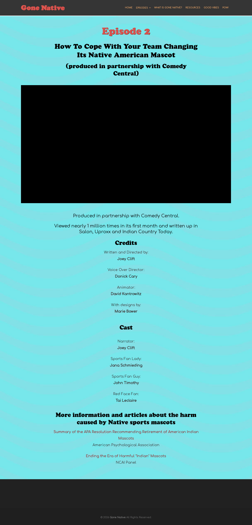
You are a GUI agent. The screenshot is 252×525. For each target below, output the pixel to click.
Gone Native (118, 517)
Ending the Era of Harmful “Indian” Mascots (126, 456)
